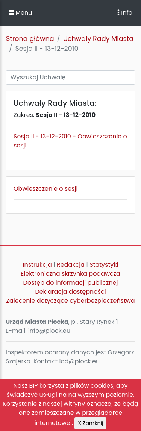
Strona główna (30, 38)
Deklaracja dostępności (70, 291)
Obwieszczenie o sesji (45, 188)
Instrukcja (37, 264)
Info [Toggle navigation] (124, 12)
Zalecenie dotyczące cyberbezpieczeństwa (70, 300)
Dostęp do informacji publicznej (70, 282)
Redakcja (71, 264)
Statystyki (103, 264)
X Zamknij (90, 423)
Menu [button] (20, 12)
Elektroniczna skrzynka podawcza (70, 273)
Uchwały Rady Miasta (98, 38)
